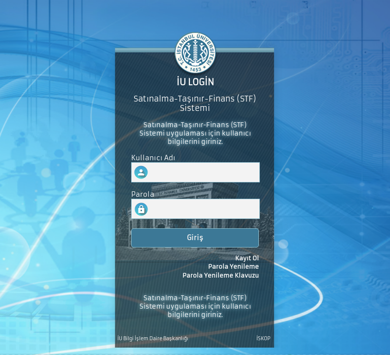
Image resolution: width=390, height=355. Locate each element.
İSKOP (263, 339)
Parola (142, 194)
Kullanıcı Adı (153, 158)
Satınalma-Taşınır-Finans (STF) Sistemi (195, 103)
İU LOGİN (195, 82)
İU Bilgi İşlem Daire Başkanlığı (152, 339)
